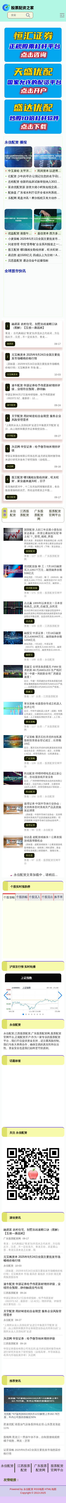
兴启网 (10, 466)
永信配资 (7, 1466)
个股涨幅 (9, 897)
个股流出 (47, 896)
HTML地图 (50, 1489)
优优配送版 (31, 588)
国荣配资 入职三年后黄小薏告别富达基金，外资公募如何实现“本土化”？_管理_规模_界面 (43, 533)
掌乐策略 (30, 722)
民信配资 (30, 791)
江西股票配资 (23, 1468)
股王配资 (11, 497)
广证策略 (30, 758)
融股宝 (29, 655)
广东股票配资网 (40, 1468)
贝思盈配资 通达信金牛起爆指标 (28, 260)
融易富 (10, 343)
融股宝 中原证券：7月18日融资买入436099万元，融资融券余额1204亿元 (43, 636)
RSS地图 (39, 1489)
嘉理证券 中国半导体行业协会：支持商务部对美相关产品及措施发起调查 (43, 807)
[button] (6, 995)
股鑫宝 (29, 691)
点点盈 (29, 621)
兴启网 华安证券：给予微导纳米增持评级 (29, 1338)
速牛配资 (11, 405)
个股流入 (34, 896)
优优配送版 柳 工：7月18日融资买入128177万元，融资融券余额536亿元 (43, 570)
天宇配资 (11, 436)
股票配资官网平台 (57, 1468)
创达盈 (29, 855)
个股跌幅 (21, 896)
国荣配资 (30, 551)
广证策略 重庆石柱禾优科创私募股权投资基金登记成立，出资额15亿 (43, 740)
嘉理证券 (30, 825)
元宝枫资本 (12, 374)
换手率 (58, 896)
